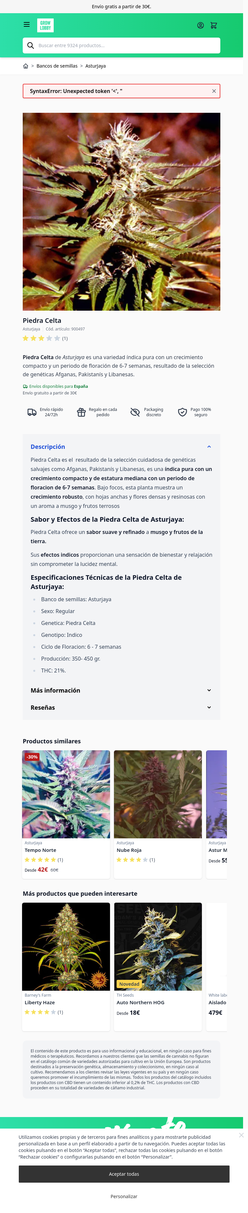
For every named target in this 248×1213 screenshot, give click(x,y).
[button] (45, 338)
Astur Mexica (224, 850)
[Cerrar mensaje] (214, 91)
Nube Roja (129, 850)
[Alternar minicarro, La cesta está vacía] (214, 25)
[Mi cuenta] (201, 25)
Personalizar (124, 1196)
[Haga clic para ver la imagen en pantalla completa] (121, 212)
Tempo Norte (40, 850)
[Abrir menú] (27, 24)
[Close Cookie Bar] (241, 1135)
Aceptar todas (124, 1174)
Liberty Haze (40, 1002)
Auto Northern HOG (140, 1002)
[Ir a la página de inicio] (115, 25)
